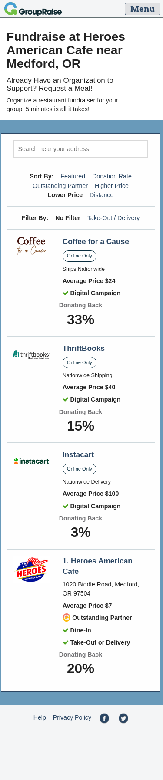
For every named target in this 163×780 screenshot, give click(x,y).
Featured (72, 176)
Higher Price (112, 185)
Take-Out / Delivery (113, 217)
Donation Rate (112, 176)
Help (39, 717)
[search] (80, 149)
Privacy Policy (72, 717)
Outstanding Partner (60, 185)
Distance (101, 194)
